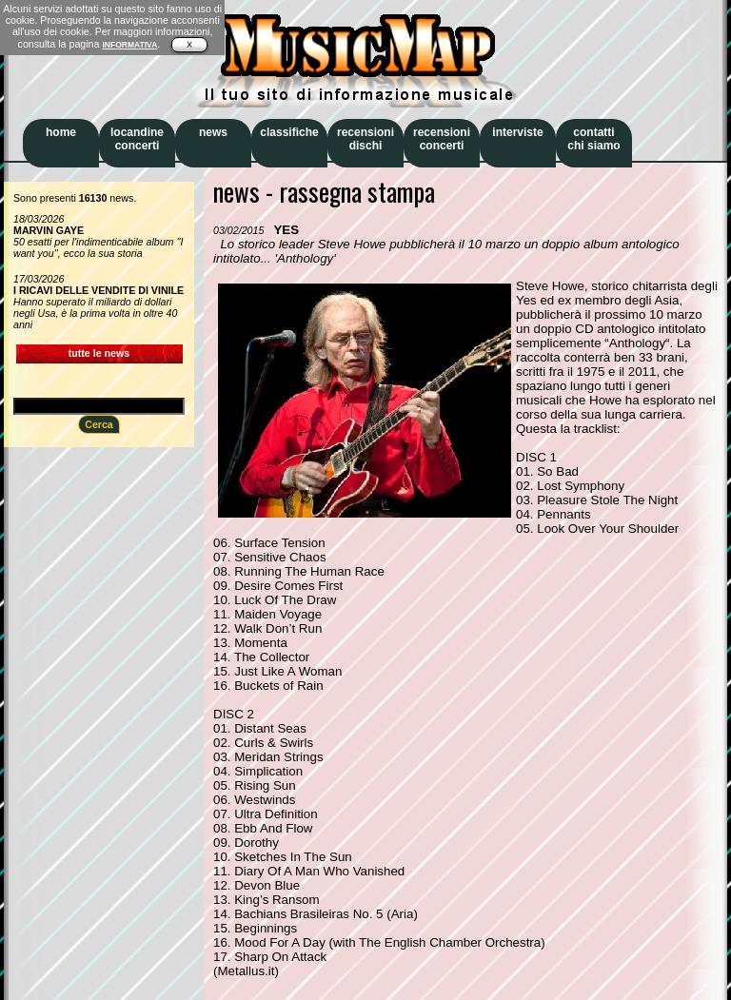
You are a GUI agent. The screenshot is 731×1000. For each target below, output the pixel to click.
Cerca (99, 424)
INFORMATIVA (129, 44)
